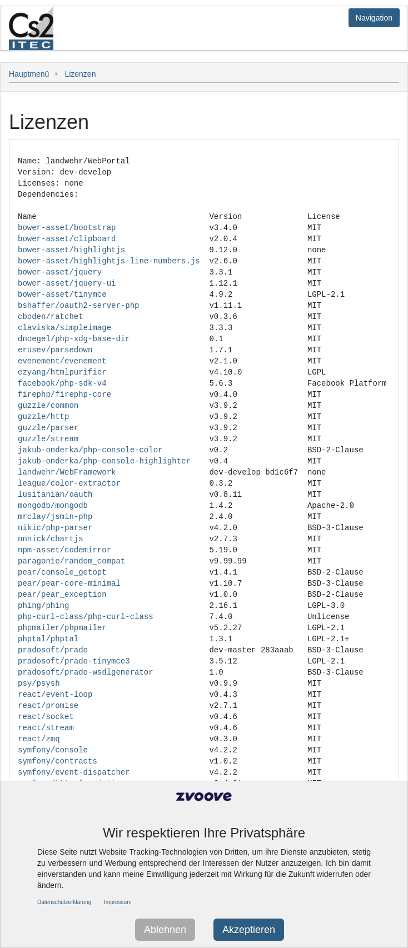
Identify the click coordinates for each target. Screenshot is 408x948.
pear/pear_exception (62, 594)
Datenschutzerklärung (64, 902)
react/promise (48, 705)
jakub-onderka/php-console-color (90, 450)
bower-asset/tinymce (62, 294)
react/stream (46, 727)
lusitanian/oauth (55, 494)
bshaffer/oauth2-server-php (78, 305)
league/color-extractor (69, 483)
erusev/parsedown (55, 350)
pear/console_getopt (62, 572)
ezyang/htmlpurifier (62, 372)
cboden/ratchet (50, 316)
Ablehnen (165, 929)
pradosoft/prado (53, 650)
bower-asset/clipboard (67, 238)
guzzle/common (48, 405)
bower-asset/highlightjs (71, 250)
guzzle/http (43, 416)
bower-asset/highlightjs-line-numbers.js (109, 261)
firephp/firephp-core (64, 394)
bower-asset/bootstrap (67, 227)
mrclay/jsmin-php (55, 516)
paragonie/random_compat (71, 561)
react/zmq (39, 739)
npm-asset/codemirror (64, 550)
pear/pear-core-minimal (69, 583)
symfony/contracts (57, 761)
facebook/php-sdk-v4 (62, 383)
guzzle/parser (48, 427)
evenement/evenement (62, 361)
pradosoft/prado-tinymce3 (74, 661)
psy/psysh (39, 683)
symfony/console (53, 750)
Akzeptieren (248, 929)
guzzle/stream (48, 438)
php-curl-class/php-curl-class (85, 616)
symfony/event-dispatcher (74, 772)
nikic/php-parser (55, 527)
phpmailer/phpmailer (62, 627)
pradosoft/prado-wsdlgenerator (85, 672)
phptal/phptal (48, 638)
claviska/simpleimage (64, 327)
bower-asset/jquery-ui (67, 283)
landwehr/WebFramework (67, 472)
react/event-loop (55, 694)
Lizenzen (80, 73)
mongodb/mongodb (53, 505)
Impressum (117, 902)
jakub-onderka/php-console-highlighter (104, 461)
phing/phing (43, 605)
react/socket (46, 716)
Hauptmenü (29, 73)
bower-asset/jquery (60, 272)
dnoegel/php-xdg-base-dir (74, 338)
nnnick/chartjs (50, 538)
